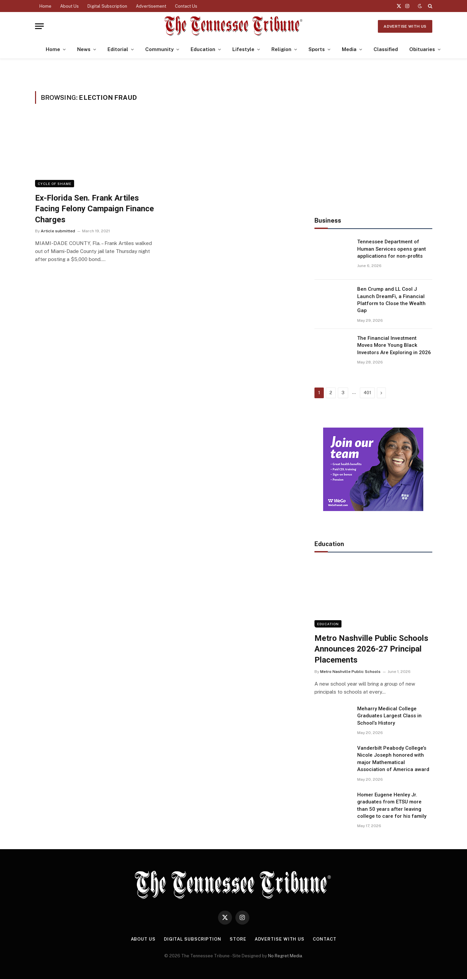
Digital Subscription (107, 6)
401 (367, 392)
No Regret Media (285, 955)
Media (349, 49)
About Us (69, 6)
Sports (316, 49)
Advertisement (151, 6)
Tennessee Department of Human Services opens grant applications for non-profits (391, 249)
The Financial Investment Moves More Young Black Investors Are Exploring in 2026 (394, 345)
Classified (386, 49)
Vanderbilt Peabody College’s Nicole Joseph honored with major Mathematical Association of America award (393, 758)
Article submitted (58, 231)
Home (45, 6)
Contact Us (186, 6)
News (83, 49)
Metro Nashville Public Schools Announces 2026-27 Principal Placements (371, 649)
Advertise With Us (405, 26)
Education (203, 49)
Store (238, 939)
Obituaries (422, 49)
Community (159, 49)
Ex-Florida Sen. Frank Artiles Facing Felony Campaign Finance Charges (94, 208)
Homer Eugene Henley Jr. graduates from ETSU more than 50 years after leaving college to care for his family (391, 805)
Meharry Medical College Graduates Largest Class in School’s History (389, 716)
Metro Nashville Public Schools (350, 671)
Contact (324, 939)
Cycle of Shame (54, 184)
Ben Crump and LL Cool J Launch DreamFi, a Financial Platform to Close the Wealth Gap (391, 299)
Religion (281, 49)
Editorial (117, 49)
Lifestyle (243, 49)
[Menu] (39, 26)
